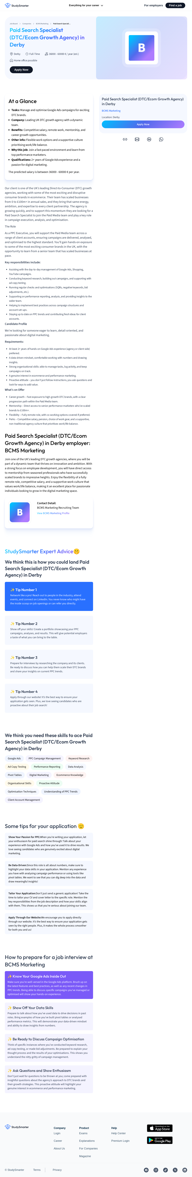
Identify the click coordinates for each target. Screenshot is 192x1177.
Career (58, 1140)
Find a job (175, 5)
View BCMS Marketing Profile (53, 513)
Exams (83, 1133)
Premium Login (120, 1140)
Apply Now (21, 69)
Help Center (118, 1133)
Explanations (87, 1140)
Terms (37, 1169)
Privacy (57, 1169)
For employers (153, 5)
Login (57, 1133)
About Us (59, 1148)
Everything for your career (86, 5)
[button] (125, 139)
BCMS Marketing (111, 111)
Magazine (85, 1156)
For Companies (88, 1148)
